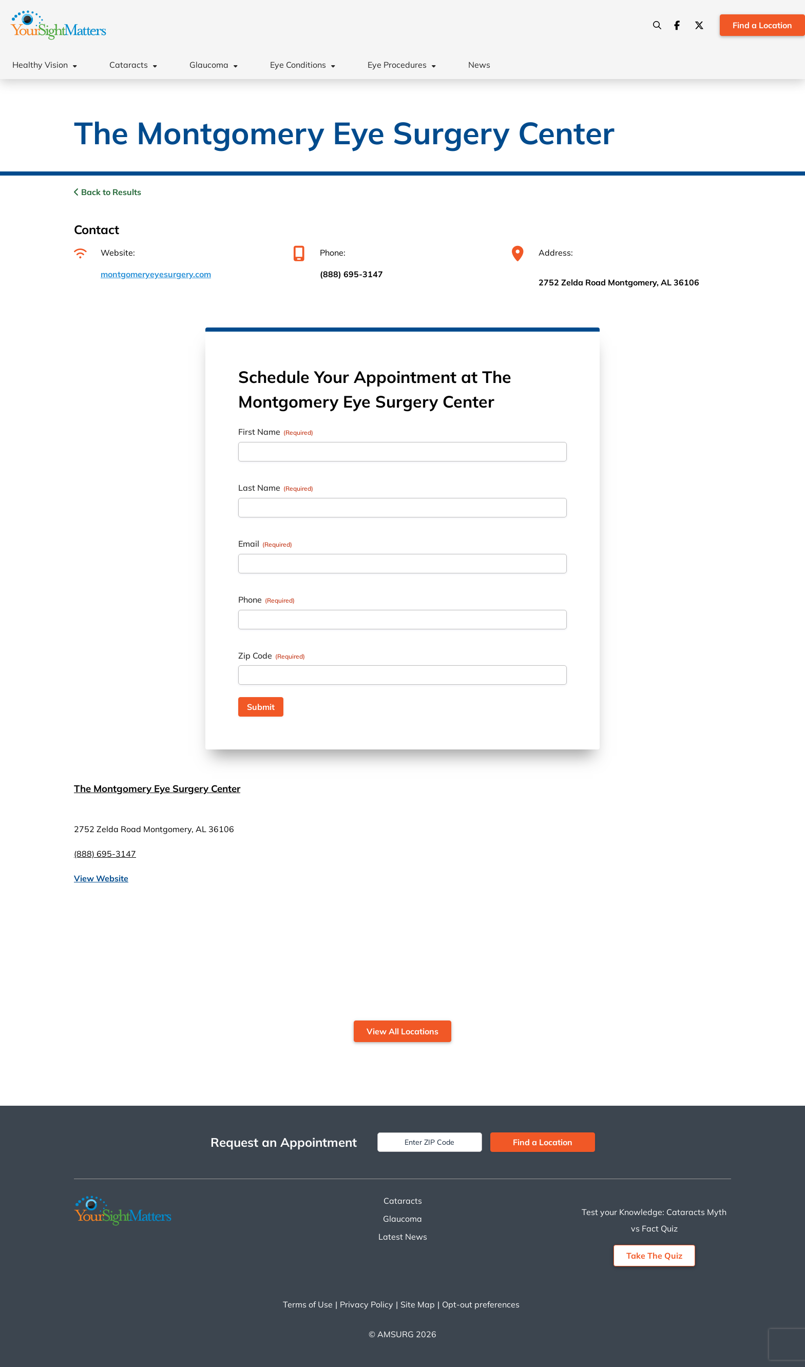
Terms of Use (308, 1304)
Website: (104, 252)
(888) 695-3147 (351, 274)
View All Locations (402, 1031)
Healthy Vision (40, 65)
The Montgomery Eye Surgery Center (157, 788)
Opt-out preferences (481, 1304)
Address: (542, 252)
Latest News (402, 1236)
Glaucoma (208, 65)
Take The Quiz (654, 1255)
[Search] (657, 25)
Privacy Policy (366, 1304)
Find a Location (762, 25)
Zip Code (271, 655)
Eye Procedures (397, 65)
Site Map (417, 1304)
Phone (266, 599)
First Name (275, 432)
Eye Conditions (298, 65)
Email (265, 543)
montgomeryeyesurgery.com (156, 274)
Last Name (275, 488)
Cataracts (128, 65)
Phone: (319, 252)
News (479, 65)
